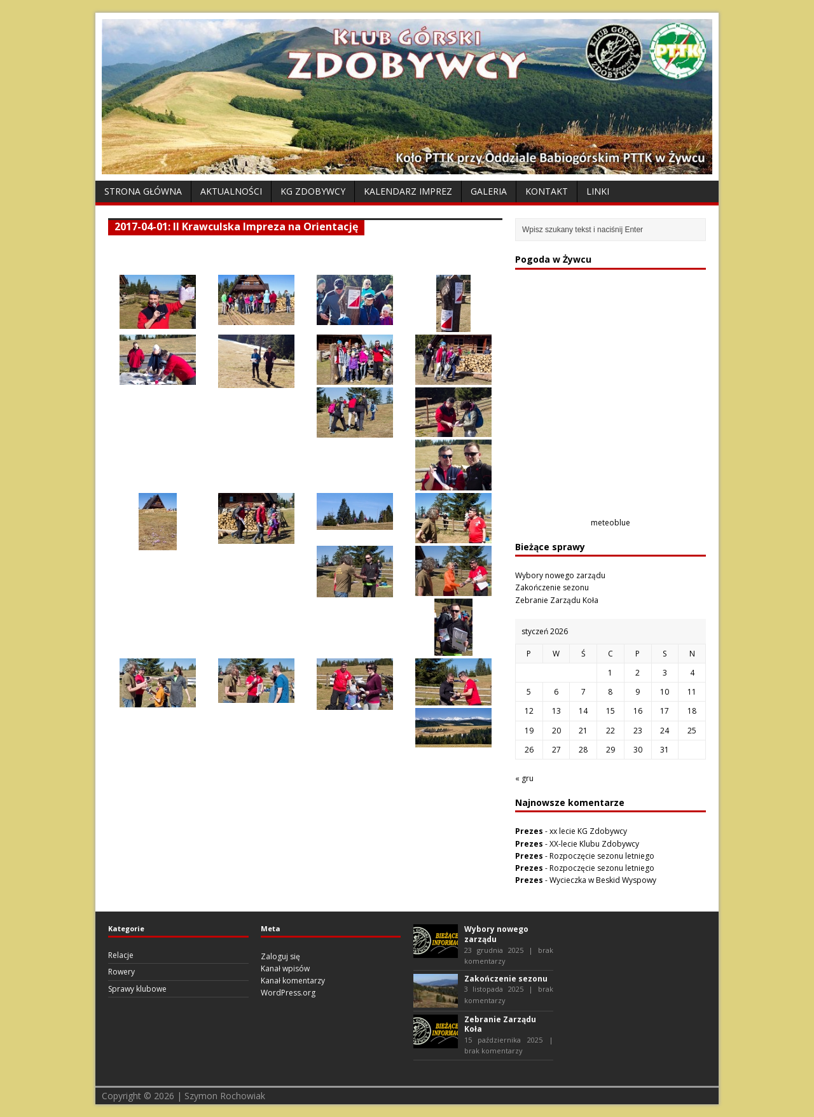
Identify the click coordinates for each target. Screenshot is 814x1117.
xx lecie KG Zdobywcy (588, 831)
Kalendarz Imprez (408, 191)
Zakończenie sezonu (552, 587)
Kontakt (546, 191)
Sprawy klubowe (137, 988)
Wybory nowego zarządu (560, 575)
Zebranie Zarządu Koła (556, 600)
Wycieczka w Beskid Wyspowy (602, 880)
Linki (597, 191)
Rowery (121, 971)
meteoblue (610, 522)
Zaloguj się (280, 956)
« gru (524, 778)
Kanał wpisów (285, 968)
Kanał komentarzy (293, 980)
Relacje (121, 955)
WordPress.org (288, 992)
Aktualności (231, 191)
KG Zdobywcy (312, 191)
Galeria (489, 191)
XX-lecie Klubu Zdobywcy (594, 843)
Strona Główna (143, 191)
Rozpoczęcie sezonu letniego (601, 855)
